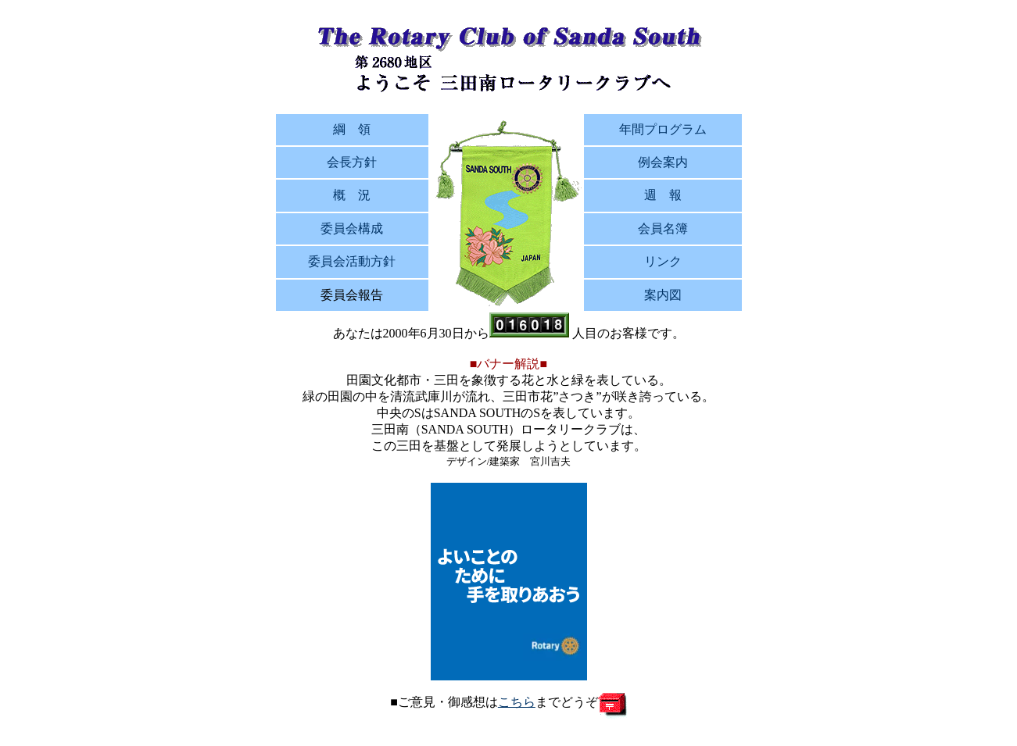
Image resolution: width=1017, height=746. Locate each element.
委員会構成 (351, 228)
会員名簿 (663, 228)
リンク (663, 261)
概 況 (352, 195)
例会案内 (663, 162)
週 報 (663, 195)
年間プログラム (663, 129)
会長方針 (352, 162)
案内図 (663, 295)
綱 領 (352, 129)
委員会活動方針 (352, 261)
